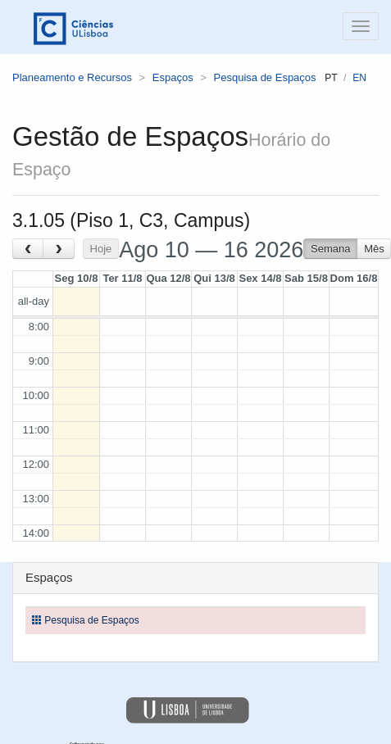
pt (331, 78)
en (359, 78)
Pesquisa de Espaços (265, 77)
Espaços (172, 77)
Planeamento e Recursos (72, 77)
